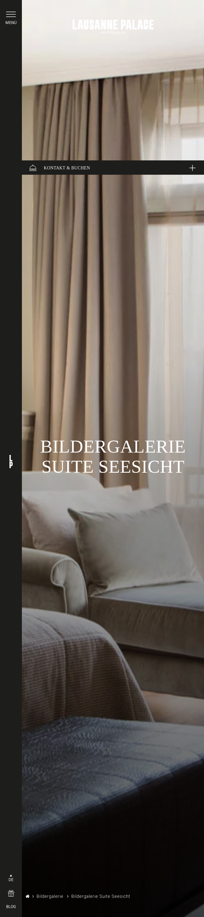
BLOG (11, 906)
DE (11, 879)
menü (11, 22)
